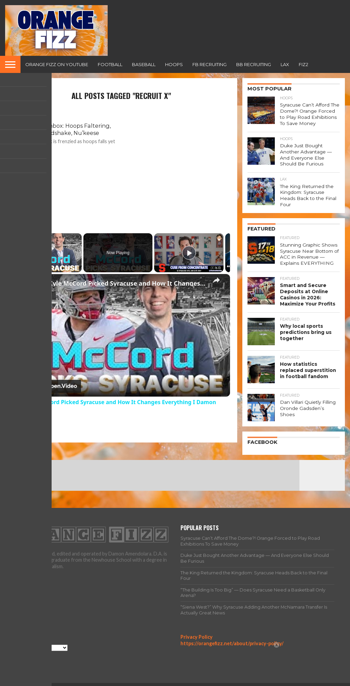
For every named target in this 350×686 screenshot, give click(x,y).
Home (208, 680)
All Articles (234, 680)
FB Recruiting (209, 64)
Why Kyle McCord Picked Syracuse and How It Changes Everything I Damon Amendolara (120, 283)
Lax (285, 64)
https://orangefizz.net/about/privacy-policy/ (232, 634)
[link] (23, 285)
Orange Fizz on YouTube (56, 64)
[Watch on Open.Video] (46, 386)
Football (110, 64)
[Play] (189, 253)
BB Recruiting (253, 64)
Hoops (174, 64)
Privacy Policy (196, 628)
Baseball (144, 64)
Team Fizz (264, 680)
